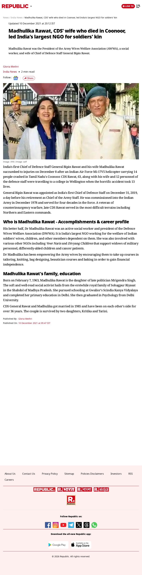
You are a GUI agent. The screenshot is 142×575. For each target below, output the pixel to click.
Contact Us (28, 474)
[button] (29, 78)
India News (10, 72)
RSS (130, 474)
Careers (9, 480)
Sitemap (69, 474)
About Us (10, 474)
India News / (17, 17)
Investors (116, 474)
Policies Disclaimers (92, 474)
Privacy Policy (50, 474)
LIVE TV (128, 6)
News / (6, 17)
